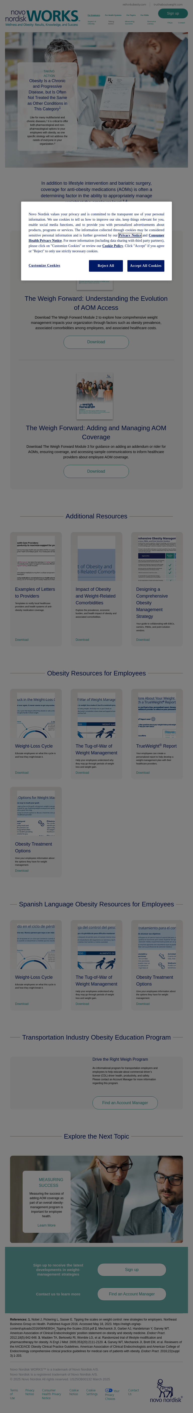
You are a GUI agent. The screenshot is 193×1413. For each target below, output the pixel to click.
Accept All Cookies (146, 266)
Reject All (106, 266)
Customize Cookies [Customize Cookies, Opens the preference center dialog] (44, 266)
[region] (96, 241)
